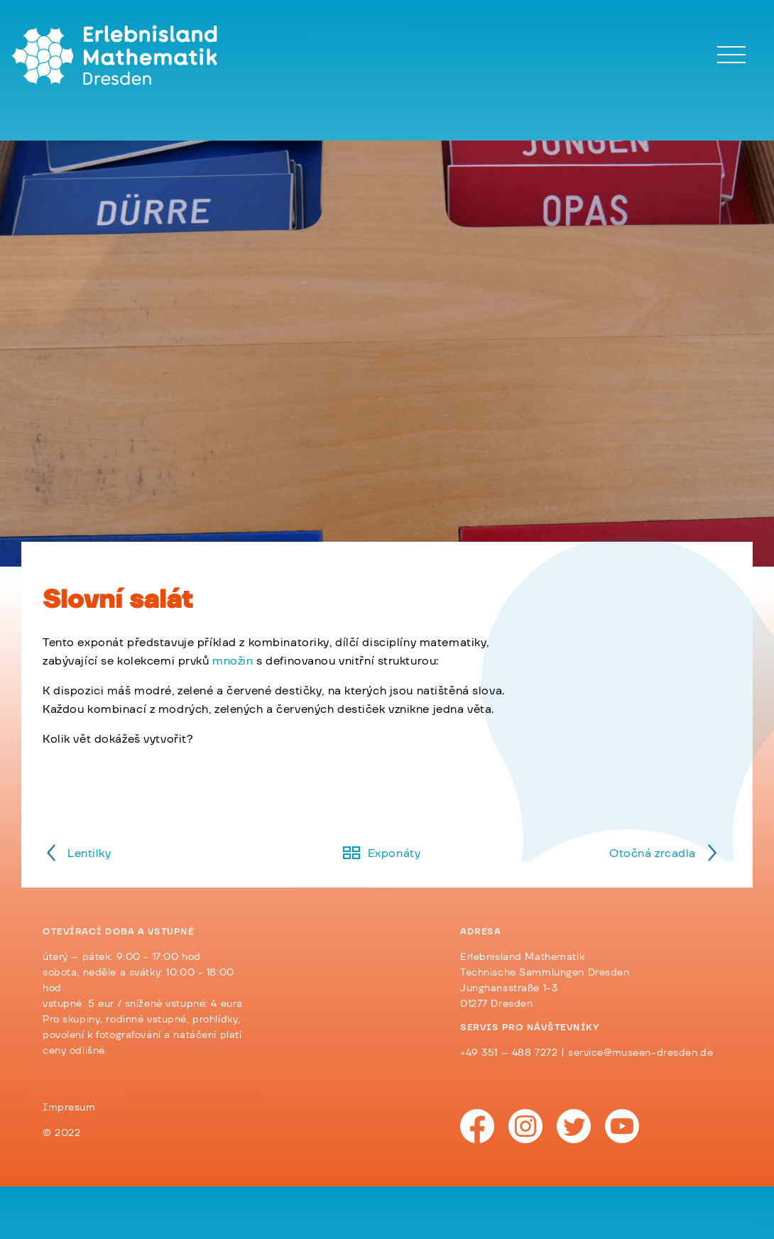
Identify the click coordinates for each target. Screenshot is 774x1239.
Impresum (69, 1108)
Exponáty (394, 853)
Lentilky (89, 853)
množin (232, 661)
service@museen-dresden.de (640, 1053)
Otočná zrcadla (652, 853)
